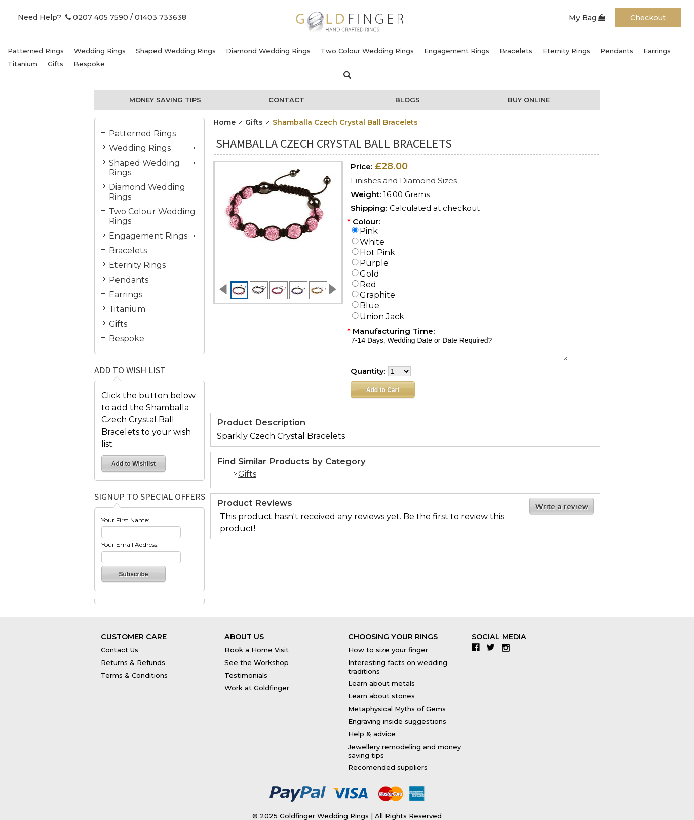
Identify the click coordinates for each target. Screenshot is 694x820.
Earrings (657, 51)
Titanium (22, 64)
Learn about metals (381, 683)
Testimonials (245, 675)
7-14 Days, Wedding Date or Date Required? (459, 348)
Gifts (55, 64)
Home (224, 122)
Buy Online (529, 100)
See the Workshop (256, 662)
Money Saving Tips (165, 100)
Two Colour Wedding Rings (367, 51)
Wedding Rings (100, 51)
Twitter (493, 647)
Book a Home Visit (256, 650)
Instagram (508, 647)
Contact (286, 100)
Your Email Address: (130, 545)
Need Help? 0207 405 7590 (73, 17)
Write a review (561, 506)
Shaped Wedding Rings (176, 51)
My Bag (587, 17)
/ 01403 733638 (158, 17)
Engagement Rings (456, 51)
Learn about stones (381, 696)
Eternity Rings (566, 51)
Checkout (648, 17)
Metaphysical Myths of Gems (397, 709)
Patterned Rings (36, 51)
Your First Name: (125, 520)
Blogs (407, 100)
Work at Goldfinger (256, 688)
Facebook (478, 647)
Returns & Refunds (133, 662)
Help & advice (372, 734)
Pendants (616, 51)
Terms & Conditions (134, 675)
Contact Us (119, 650)
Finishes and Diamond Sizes (404, 180)
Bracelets (515, 51)
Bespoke (89, 64)
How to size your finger (388, 650)
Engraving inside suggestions (397, 721)
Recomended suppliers (388, 767)
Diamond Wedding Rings (268, 51)
